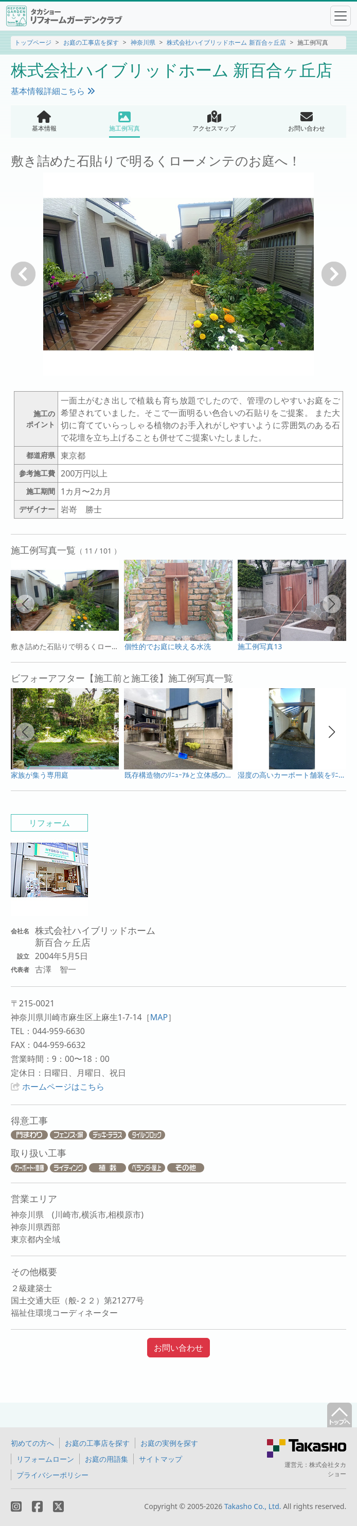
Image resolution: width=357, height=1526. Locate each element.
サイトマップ (160, 1459)
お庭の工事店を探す (91, 42)
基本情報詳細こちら (53, 91)
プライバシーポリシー (52, 1475)
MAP (159, 1017)
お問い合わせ (178, 1347)
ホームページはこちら (63, 1086)
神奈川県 (143, 42)
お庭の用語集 (106, 1459)
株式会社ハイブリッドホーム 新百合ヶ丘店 (226, 42)
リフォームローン (45, 1459)
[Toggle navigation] (340, 16)
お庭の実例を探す (169, 1443)
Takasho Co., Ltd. (252, 1506)
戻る (23, 274)
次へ (334, 274)
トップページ (32, 42)
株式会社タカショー (327, 1469)
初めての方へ (32, 1443)
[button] (25, 604)
